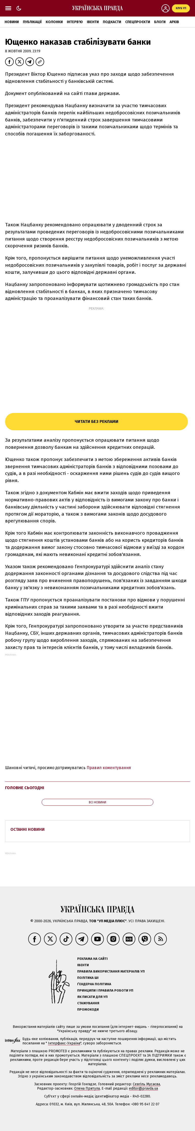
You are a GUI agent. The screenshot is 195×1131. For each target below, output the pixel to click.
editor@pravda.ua (143, 1088)
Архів (174, 22)
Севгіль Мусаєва (146, 1084)
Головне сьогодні (24, 787)
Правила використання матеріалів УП (111, 971)
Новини (12, 22)
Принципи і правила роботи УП (105, 990)
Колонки (54, 22)
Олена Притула (87, 1088)
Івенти (93, 22)
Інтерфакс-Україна (64, 1043)
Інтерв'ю (75, 22)
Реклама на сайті (92, 959)
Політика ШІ (88, 978)
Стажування (88, 1003)
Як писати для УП (92, 997)
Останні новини (27, 829)
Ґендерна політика (94, 984)
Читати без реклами (96, 421)
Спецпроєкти (137, 22)
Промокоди (88, 1009)
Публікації (32, 22)
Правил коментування (109, 767)
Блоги (160, 22)
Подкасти (112, 22)
